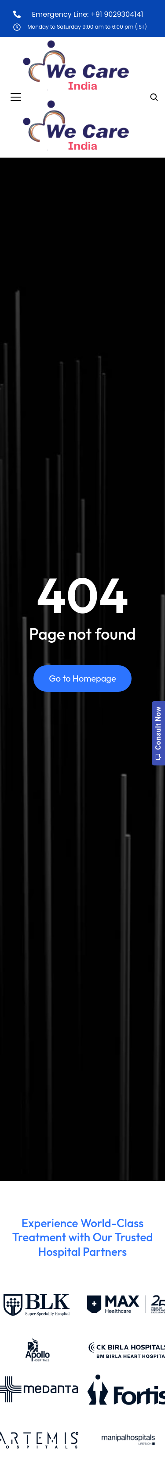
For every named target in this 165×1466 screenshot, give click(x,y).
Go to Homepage (82, 678)
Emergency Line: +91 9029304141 (87, 14)
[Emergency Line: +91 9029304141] (17, 14)
